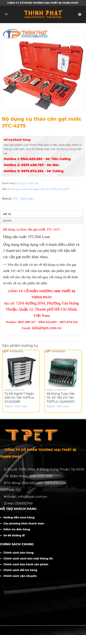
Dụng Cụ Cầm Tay (27, 183)
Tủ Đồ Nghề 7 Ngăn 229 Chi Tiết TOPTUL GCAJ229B (19, 397)
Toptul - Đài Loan (15, 406)
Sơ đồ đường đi (14, 535)
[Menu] (6, 14)
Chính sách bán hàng (18, 552)
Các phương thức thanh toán (23, 523)
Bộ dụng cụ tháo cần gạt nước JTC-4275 (32, 189)
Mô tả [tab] (7, 214)
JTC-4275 (63, 189)
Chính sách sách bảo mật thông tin (28, 558)
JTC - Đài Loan (23, 198)
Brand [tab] (7, 220)
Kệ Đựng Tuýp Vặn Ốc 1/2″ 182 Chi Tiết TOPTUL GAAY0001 (61, 397)
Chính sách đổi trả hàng (20, 570)
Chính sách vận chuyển (20, 576)
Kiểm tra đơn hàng (16, 529)
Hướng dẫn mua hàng (19, 517)
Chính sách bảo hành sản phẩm (25, 564)
